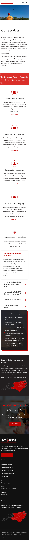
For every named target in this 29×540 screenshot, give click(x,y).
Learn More (14, 114)
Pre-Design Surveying (7, 470)
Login (3, 537)
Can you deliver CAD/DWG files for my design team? (15, 293)
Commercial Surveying (7, 467)
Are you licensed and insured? (15, 306)
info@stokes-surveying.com (8, 488)
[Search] (23, 2)
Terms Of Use (17, 534)
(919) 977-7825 (5, 483)
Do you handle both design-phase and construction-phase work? (15, 284)
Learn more (7, 455)
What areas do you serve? (15, 300)
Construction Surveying (7, 473)
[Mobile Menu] (26, 2)
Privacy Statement (7, 534)
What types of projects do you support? (15, 254)
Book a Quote (14, 423)
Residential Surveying (7, 464)
